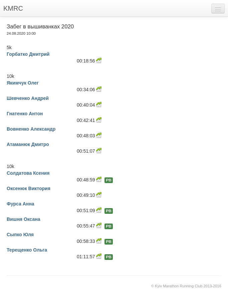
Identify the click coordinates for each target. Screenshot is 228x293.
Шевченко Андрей (28, 98)
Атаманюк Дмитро (28, 144)
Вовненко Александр (31, 129)
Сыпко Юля (20, 234)
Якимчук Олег (23, 83)
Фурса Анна (20, 203)
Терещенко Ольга (27, 250)
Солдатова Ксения (28, 173)
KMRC (13, 8)
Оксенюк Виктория (28, 188)
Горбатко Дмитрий (28, 54)
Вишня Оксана (23, 219)
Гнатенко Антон (25, 113)
